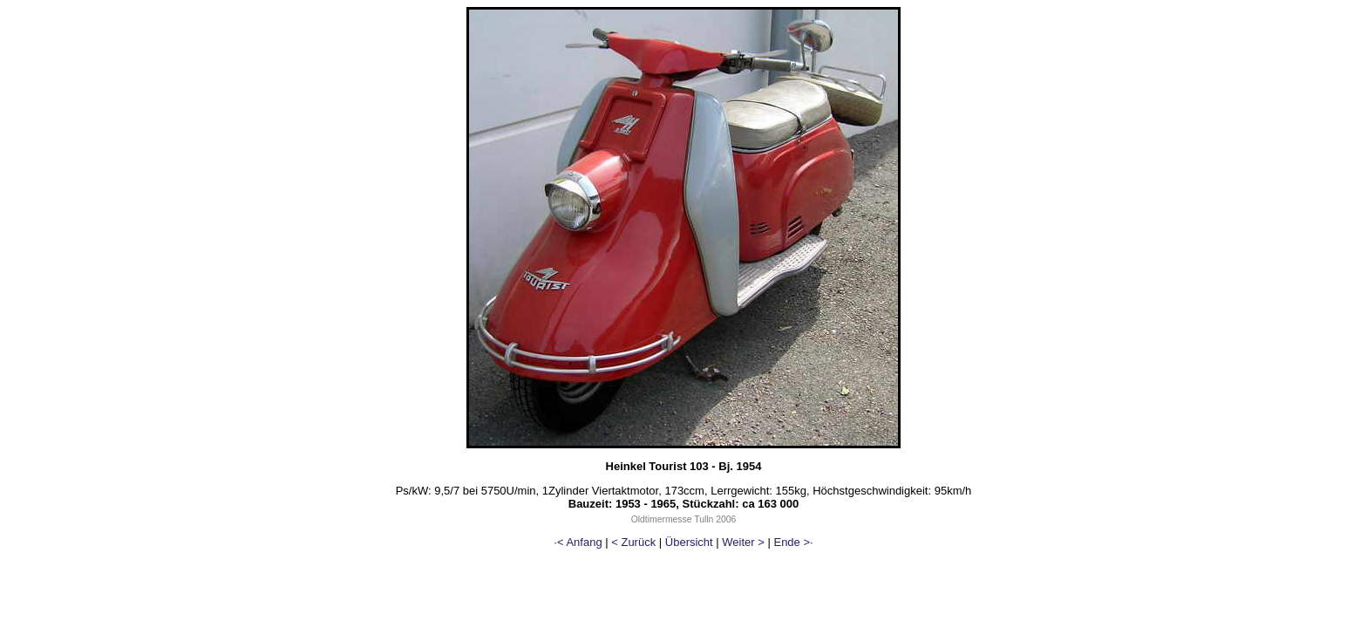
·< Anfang (578, 542)
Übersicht (689, 542)
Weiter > (743, 542)
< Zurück (633, 542)
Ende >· (793, 542)
